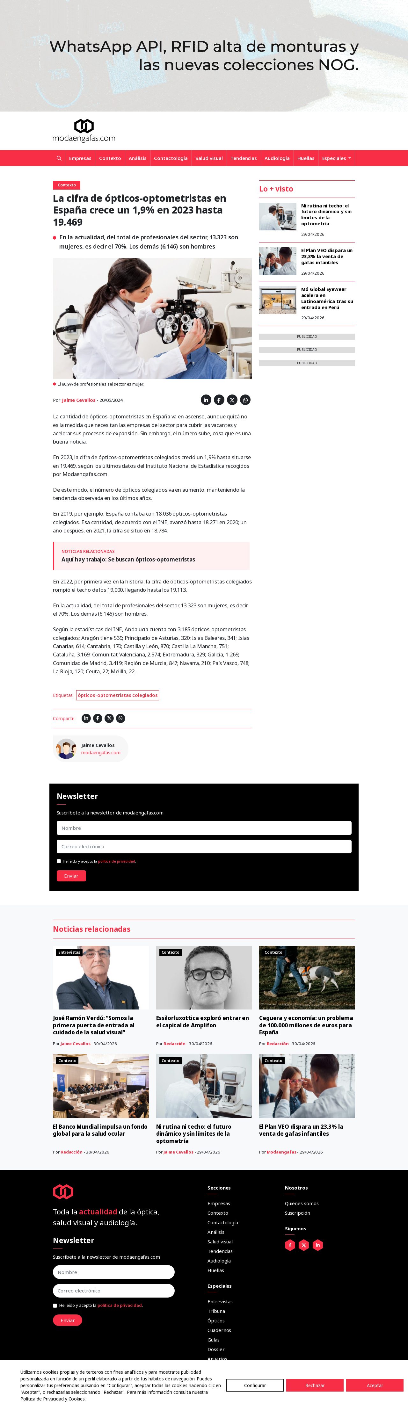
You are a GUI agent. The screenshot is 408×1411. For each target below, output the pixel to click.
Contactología (171, 158)
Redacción (175, 1043)
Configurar (255, 1385)
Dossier (216, 1349)
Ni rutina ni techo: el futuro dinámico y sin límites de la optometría (326, 214)
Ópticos (216, 1320)
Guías (214, 1339)
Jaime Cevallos (79, 400)
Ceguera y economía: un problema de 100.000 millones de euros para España (305, 1025)
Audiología (277, 158)
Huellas (305, 158)
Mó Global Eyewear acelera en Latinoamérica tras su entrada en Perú (327, 298)
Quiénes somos (302, 1203)
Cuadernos (219, 1330)
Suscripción (297, 1213)
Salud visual (209, 158)
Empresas (80, 158)
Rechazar (314, 1385)
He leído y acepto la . (99, 861)
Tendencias (243, 158)
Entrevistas (220, 1301)
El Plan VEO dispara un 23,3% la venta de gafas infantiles (327, 256)
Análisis (137, 158)
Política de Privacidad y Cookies (52, 1399)
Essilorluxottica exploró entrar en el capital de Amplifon (200, 1021)
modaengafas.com (100, 752)
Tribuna (216, 1311)
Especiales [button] (334, 158)
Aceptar (375, 1385)
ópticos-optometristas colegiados (118, 695)
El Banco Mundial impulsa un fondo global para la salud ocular (99, 1130)
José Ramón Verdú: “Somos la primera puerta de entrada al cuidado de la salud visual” (94, 1025)
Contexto (110, 158)
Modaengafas (281, 1152)
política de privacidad (116, 861)
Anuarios (217, 1359)
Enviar (71, 875)
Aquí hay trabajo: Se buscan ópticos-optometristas (128, 559)
